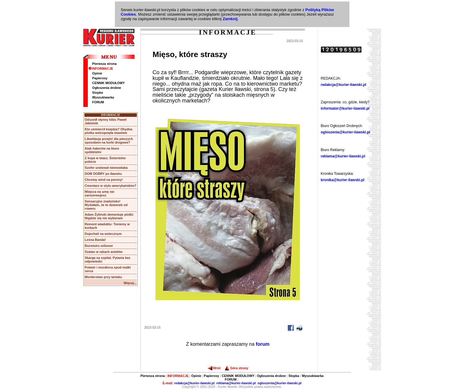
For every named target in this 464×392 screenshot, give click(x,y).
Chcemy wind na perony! (104, 179)
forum (262, 344)
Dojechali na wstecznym (103, 234)
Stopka (97, 92)
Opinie (97, 73)
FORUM (98, 102)
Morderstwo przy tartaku (103, 277)
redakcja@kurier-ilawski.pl (343, 85)
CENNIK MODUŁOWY (108, 83)
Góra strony (236, 368)
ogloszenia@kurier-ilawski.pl (345, 132)
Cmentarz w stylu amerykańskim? (110, 185)
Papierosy (100, 78)
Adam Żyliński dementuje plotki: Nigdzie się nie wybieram (109, 216)
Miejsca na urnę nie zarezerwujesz (99, 193)
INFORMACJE (100, 68)
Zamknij (230, 19)
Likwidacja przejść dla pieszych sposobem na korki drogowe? (109, 140)
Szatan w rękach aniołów (104, 252)
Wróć (214, 368)
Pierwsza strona (104, 63)
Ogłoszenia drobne (106, 88)
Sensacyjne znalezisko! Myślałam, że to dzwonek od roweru (106, 204)
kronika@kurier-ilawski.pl (342, 180)
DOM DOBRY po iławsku (103, 173)
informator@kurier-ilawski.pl (345, 108)
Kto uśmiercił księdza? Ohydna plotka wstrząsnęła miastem (108, 131)
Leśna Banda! (95, 240)
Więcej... (130, 283)
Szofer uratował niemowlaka (106, 167)
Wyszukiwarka (103, 97)
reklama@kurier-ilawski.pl (343, 156)
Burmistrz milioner (99, 246)
